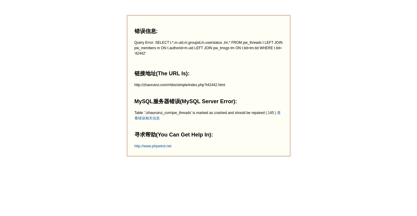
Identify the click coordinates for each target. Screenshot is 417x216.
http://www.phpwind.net (152, 146)
